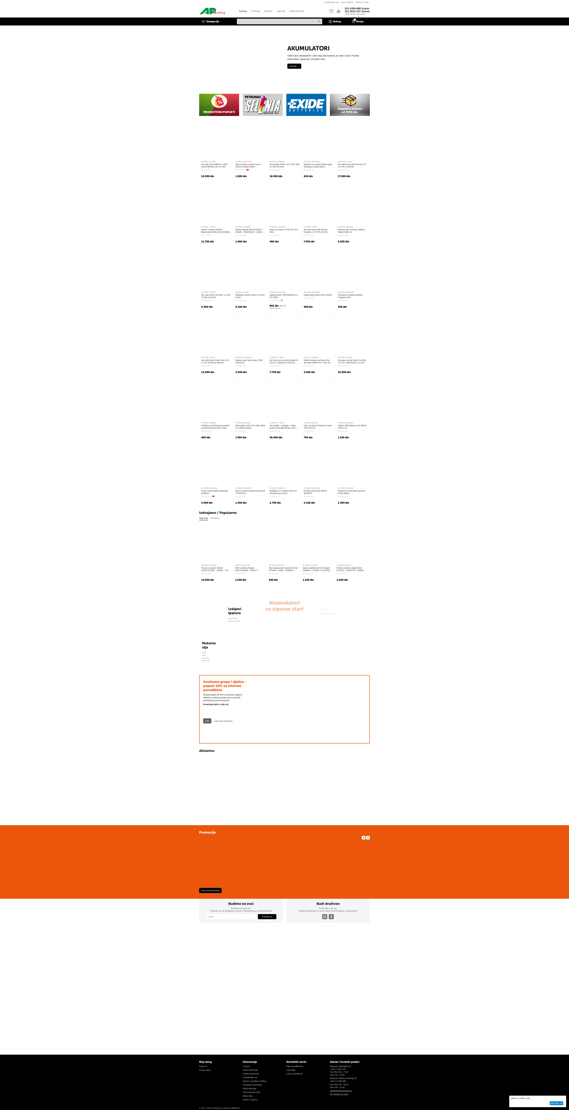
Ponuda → (294, 66)
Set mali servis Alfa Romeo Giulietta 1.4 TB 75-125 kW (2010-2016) (316, 230)
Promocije (255, 11)
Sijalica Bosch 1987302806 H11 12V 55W (284, 296)
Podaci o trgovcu (250, 1099)
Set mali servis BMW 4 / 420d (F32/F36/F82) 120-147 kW (214, 165)
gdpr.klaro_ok (556, 1103)
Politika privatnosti (251, 1074)
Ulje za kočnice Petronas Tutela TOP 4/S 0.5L (318, 426)
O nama (246, 1066)
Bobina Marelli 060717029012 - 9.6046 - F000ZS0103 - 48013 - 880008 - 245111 (249, 230)
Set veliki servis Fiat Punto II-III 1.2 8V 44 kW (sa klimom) (215, 361)
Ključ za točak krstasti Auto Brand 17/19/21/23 (250, 492)
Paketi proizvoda (296, 11)
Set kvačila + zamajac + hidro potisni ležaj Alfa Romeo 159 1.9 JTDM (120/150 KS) (284, 426)
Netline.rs (236, 1108)
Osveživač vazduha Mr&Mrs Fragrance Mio (350, 296)
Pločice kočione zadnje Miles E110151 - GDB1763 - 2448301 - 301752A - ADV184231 (351, 569)
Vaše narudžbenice (294, 1066)
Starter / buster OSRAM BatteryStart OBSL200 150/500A (215, 230)
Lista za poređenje (294, 1074)
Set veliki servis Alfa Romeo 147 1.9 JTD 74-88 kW (352, 165)
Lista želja (290, 1070)
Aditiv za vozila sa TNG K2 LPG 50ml (284, 230)
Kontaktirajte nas (331, 2)
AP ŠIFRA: (205, 161)
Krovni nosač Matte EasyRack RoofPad (214, 492)
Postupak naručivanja (252, 1085)
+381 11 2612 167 (338, 1069)
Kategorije (212, 21)
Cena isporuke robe (251, 1092)
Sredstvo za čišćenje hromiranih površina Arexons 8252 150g (215, 426)
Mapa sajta (247, 1096)
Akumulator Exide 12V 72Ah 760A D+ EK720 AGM (285, 165)
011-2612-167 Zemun (357, 11)
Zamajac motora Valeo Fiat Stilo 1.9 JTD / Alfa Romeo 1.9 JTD (352, 361)
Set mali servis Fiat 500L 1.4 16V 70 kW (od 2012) (215, 296)
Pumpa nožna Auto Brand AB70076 (315, 492)
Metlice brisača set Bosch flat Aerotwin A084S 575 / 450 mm (317, 361)
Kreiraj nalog (204, 1070)
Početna (243, 11)
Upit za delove (347, 2)
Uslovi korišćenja (250, 1070)
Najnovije (281, 11)
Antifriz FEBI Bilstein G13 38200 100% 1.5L (352, 426)
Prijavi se (203, 1066)
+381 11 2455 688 (338, 1081)
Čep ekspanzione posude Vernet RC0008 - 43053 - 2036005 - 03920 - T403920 (283, 569)
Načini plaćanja (249, 1088)
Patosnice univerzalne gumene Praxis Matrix (351, 492)
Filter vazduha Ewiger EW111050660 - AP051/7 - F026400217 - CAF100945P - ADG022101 (248, 569)
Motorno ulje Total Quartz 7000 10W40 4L (249, 361)
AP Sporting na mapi (339, 1094)
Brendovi (268, 11)
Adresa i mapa (362, 2)
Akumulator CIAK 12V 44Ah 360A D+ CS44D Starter (250, 426)
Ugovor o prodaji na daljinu (254, 1081)
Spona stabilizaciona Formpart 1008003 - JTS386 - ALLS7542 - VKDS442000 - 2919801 (317, 569)
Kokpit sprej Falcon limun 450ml (318, 295)
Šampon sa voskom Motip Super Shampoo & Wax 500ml (318, 165)
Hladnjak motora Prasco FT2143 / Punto (250, 296)
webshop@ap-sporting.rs (341, 1091)
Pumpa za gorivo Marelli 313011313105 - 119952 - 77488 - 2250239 (215, 569)
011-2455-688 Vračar (357, 8)
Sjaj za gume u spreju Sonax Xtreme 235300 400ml (248, 165)
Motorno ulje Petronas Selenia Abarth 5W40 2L (351, 230)
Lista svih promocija (210, 890)
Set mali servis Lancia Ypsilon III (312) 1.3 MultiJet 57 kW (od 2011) (284, 361)
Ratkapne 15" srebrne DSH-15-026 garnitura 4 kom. (283, 492)
